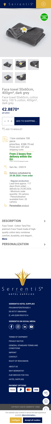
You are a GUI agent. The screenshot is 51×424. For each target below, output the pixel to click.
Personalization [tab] (24, 244)
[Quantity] (8, 121)
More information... (29, 415)
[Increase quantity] (11, 121)
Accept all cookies (32, 420)
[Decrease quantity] (5, 121)
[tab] (24, 229)
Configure (16, 420)
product (19, 205)
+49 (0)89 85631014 (19, 315)
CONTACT (13, 357)
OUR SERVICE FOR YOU (19, 375)
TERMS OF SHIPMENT (18, 337)
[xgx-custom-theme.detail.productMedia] (25, 32)
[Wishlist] (46, 393)
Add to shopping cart (28, 121)
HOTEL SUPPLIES (16, 379)
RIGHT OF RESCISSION (18, 361)
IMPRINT (12, 352)
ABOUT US (13, 366)
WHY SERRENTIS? (16, 371)
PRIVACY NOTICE (16, 341)
